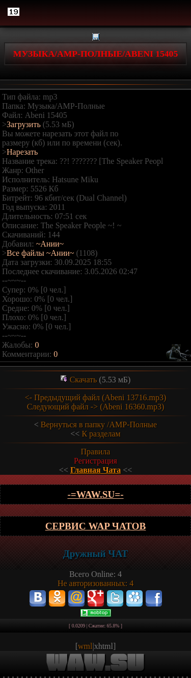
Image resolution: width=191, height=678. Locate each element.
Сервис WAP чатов (95, 526)
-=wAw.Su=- (95, 494)
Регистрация (95, 460)
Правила (96, 451)
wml (85, 646)
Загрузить (24, 124)
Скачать (83, 379)
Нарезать (22, 152)
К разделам (100, 433)
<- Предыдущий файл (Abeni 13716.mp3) (96, 397)
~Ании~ (50, 243)
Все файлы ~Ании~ (40, 253)
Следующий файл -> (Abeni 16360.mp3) (96, 406)
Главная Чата (95, 470)
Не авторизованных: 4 (95, 583)
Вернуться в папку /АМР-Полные (99, 424)
